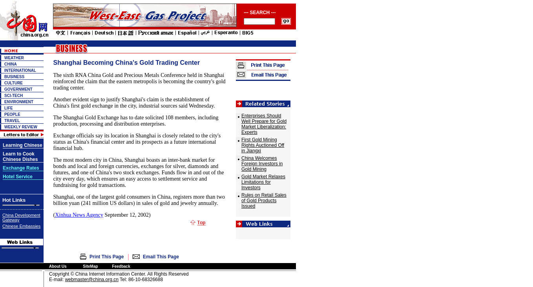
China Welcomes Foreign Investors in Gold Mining (262, 163)
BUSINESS (14, 77)
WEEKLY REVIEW (20, 127)
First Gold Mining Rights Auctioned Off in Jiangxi (262, 145)
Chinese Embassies (21, 226)
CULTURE (13, 83)
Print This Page (106, 257)
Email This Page (161, 257)
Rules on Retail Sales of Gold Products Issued (264, 200)
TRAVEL (12, 121)
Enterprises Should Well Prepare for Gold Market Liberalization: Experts (264, 124)
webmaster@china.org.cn (92, 279)
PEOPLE (12, 114)
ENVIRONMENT (18, 102)
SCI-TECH (13, 95)
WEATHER (14, 58)
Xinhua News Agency (79, 215)
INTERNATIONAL (20, 70)
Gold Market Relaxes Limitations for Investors (263, 182)
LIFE (8, 108)
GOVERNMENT (18, 89)
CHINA (10, 64)
